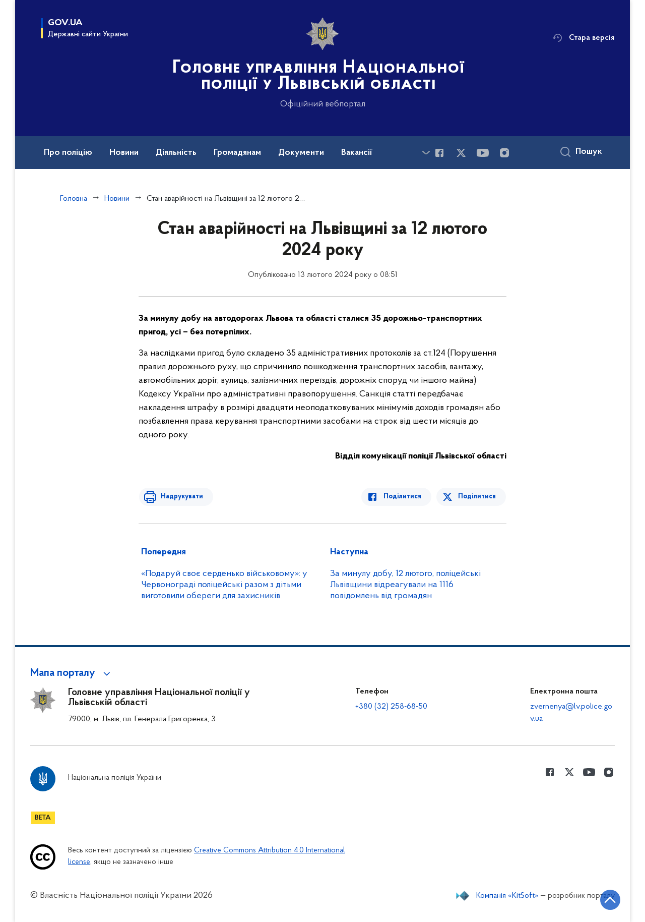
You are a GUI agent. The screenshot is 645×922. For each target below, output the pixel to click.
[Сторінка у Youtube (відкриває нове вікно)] (483, 153)
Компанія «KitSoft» (507, 896)
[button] (71, 673)
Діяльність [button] (176, 152)
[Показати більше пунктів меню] (425, 152)
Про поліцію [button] (68, 152)
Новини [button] (124, 152)
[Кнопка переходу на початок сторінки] (607, 899)
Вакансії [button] (356, 152)
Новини (117, 199)
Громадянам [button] (237, 152)
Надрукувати (180, 496)
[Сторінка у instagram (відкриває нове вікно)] (504, 153)
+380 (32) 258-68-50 (391, 707)
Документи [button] (301, 152)
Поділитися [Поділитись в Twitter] (477, 496)
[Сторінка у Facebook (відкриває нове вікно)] (439, 153)
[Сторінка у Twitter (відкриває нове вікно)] (461, 153)
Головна (73, 199)
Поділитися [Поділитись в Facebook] (404, 496)
